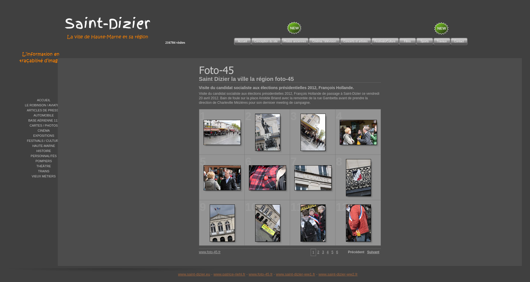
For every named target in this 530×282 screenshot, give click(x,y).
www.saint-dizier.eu (194, 274)
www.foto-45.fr (261, 274)
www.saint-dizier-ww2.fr (338, 274)
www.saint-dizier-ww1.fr (295, 274)
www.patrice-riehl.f (228, 274)
